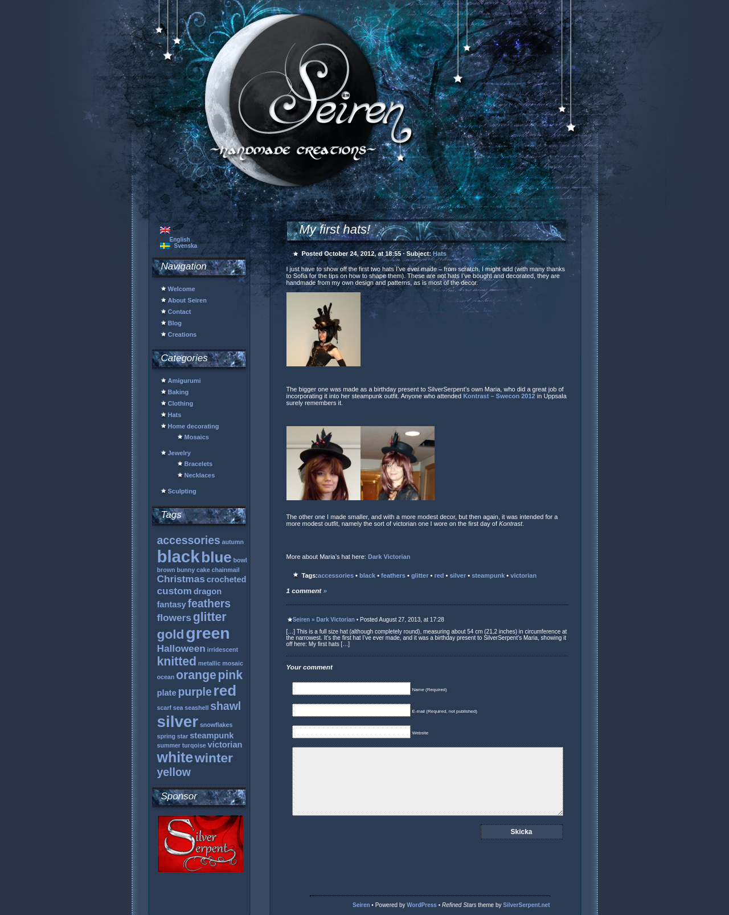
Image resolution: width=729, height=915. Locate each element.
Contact (179, 311)
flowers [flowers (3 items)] (174, 617)
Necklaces (200, 475)
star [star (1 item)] (183, 736)
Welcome (181, 288)
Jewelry (179, 453)
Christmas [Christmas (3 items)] (181, 579)
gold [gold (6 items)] (171, 634)
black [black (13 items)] (178, 556)
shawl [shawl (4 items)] (225, 706)
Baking (178, 392)
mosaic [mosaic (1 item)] (232, 663)
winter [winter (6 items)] (214, 757)
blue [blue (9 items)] (216, 557)
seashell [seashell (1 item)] (196, 707)
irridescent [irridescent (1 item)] (223, 649)
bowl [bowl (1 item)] (240, 560)
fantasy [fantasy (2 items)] (171, 604)
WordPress (422, 905)
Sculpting (182, 491)
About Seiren (187, 300)
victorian (523, 575)
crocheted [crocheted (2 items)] (227, 579)
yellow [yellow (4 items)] (174, 772)
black (367, 575)
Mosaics (197, 437)
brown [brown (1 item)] (166, 569)
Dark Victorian (389, 556)
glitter (420, 575)
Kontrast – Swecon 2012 (499, 396)
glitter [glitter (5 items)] (210, 616)
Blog (175, 323)
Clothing (181, 403)
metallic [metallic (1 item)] (209, 663)
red (439, 575)
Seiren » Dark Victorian (324, 619)
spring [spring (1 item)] (166, 736)
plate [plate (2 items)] (167, 692)
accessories (336, 575)
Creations (182, 334)
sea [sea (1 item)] (178, 707)
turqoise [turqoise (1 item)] (194, 745)
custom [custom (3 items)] (174, 591)
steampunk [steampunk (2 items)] (212, 735)
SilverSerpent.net (526, 905)
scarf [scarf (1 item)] (164, 707)
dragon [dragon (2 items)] (208, 591)
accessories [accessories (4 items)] (188, 540)
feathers (393, 575)
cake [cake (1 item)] (203, 569)
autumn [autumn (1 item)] (233, 541)
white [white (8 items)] (175, 757)
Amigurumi (184, 380)
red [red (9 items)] (225, 690)
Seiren (361, 905)
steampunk (488, 575)
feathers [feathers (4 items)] (209, 603)
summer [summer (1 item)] (169, 745)
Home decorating (193, 426)
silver (458, 575)
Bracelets (199, 463)
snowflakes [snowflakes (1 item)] (216, 724)
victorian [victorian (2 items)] (225, 744)
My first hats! (335, 229)
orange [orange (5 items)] (196, 674)
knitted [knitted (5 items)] (176, 661)
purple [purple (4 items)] (194, 691)
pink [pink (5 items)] (230, 674)
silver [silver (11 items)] (178, 721)
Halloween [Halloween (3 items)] (181, 648)
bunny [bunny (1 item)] (186, 569)
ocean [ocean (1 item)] (166, 676)
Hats (175, 414)
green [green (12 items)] (208, 633)
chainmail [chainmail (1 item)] (226, 569)
